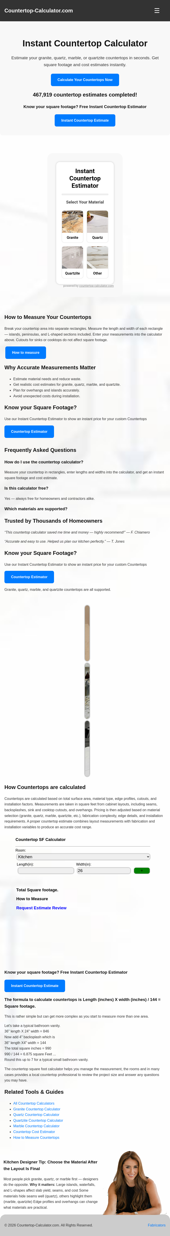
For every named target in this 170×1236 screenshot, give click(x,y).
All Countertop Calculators (33, 1103)
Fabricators (157, 1225)
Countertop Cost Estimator (34, 1132)
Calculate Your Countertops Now (85, 80)
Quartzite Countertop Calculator (38, 1120)
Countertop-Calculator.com (38, 11)
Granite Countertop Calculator (36, 1109)
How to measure (25, 352)
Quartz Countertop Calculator (36, 1115)
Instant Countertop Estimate (85, 120)
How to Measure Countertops (36, 1137)
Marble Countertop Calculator (36, 1126)
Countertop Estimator (29, 431)
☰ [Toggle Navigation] (157, 10)
